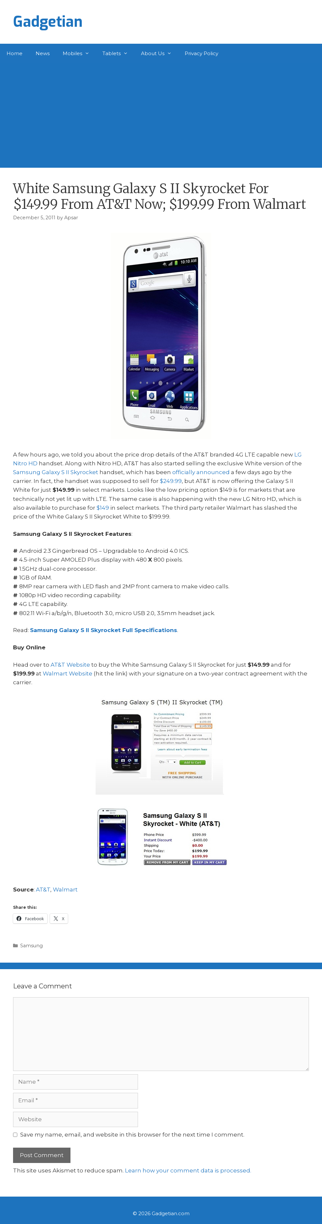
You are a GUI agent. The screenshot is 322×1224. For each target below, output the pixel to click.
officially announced (201, 472)
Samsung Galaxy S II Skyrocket (55, 472)
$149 (103, 507)
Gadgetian (48, 22)
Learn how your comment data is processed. (188, 1170)
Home (15, 53)
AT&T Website (70, 664)
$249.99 (171, 481)
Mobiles (79, 53)
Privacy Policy (201, 53)
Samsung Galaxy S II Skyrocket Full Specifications (103, 630)
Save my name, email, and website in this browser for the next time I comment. (132, 1134)
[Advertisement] (161, 112)
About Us (159, 53)
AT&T (43, 889)
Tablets (118, 53)
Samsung (31, 946)
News (43, 53)
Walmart (65, 889)
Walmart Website (67, 673)
